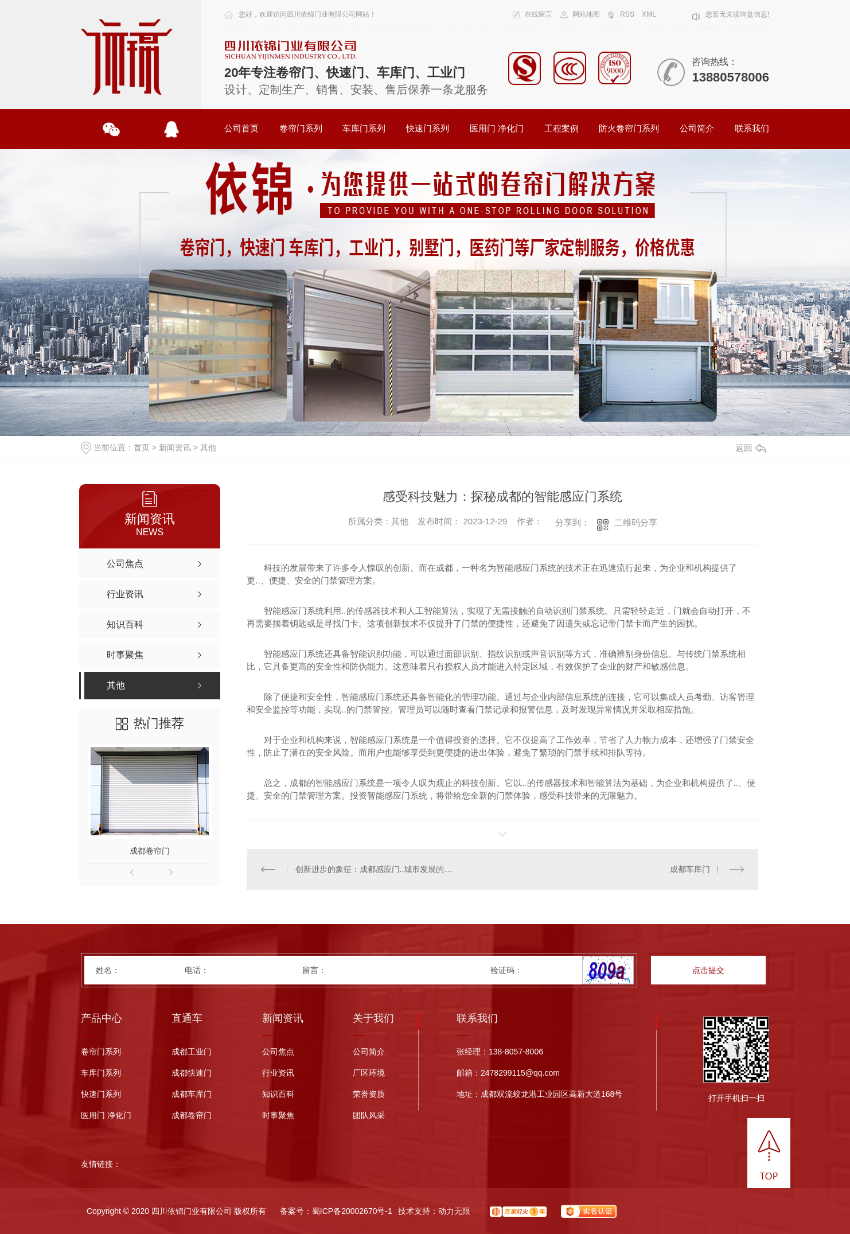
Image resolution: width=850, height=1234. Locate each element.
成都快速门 (191, 1073)
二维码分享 (635, 522)
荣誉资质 (369, 1094)
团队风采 (369, 1115)
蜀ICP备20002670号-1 (352, 1211)
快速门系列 (427, 128)
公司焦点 (278, 1052)
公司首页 (241, 128)
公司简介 (697, 128)
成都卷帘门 (150, 850)
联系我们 (752, 128)
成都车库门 (690, 869)
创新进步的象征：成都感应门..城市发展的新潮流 (374, 869)
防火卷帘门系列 (629, 128)
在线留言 (538, 14)
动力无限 (454, 1211)
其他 (208, 447)
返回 (750, 448)
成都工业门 (191, 1052)
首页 (142, 447)
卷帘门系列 (300, 128)
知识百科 (278, 1094)
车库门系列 (363, 128)
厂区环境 (369, 1073)
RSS (627, 14)
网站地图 (586, 14)
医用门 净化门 (497, 128)
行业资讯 (278, 1073)
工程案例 (561, 128)
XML (649, 14)
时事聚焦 (278, 1115)
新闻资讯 (175, 447)
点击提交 (708, 970)
